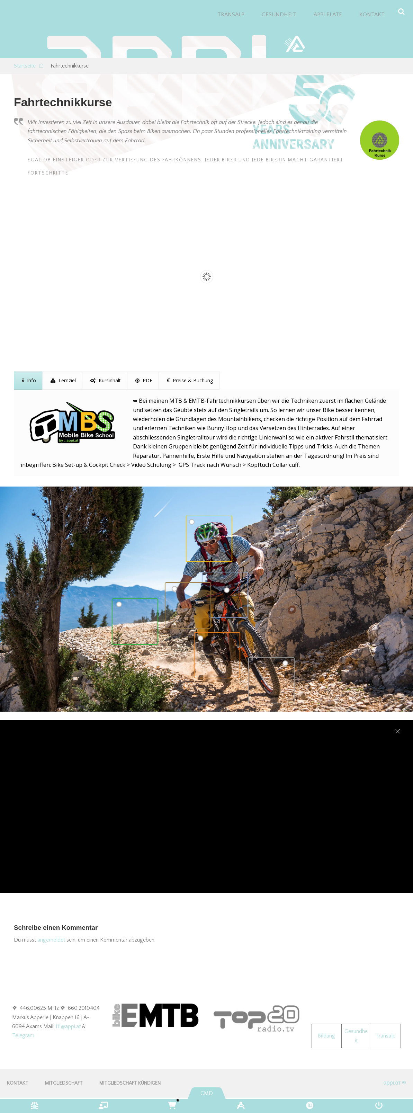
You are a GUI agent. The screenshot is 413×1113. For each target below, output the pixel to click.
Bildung (326, 1036)
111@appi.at (68, 1026)
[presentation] (28, 381)
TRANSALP (230, 14)
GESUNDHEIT (279, 14)
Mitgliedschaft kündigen (130, 1083)
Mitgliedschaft (64, 1083)
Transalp (386, 1036)
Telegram (23, 1035)
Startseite (29, 66)
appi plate (328, 14)
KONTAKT (372, 14)
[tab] (28, 381)
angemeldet (51, 940)
